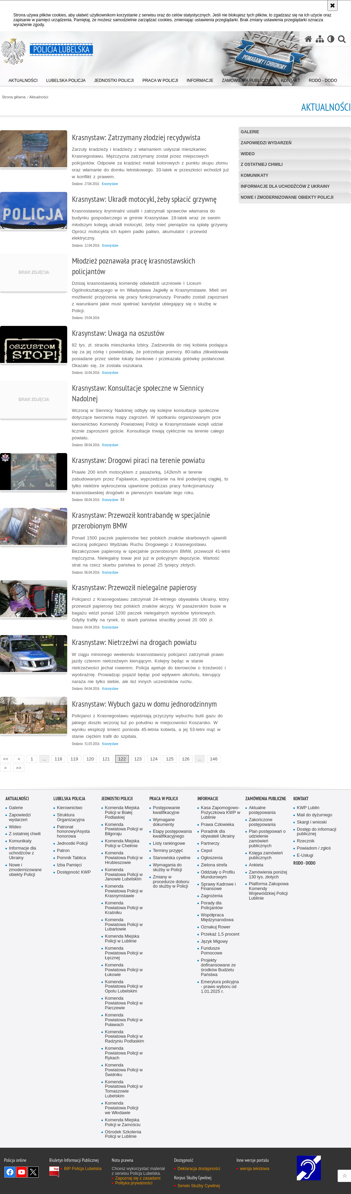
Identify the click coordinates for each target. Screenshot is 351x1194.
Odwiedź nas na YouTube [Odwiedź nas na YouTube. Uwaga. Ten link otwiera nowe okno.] (21, 1172)
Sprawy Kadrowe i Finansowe (218, 886)
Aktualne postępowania (262, 810)
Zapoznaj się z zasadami (137, 1178)
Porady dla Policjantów (212, 905)
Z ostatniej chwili (261, 164)
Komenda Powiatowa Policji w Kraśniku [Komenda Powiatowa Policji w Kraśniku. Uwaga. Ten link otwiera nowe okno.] (124, 908)
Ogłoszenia (211, 858)
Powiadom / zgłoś (314, 848)
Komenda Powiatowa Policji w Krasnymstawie (124, 891)
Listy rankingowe (169, 843)
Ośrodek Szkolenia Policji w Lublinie (123, 1134)
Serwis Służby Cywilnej (199, 1185)
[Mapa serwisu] (320, 39)
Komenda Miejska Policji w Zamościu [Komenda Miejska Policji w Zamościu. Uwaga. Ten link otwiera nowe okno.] (123, 1122)
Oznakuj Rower (215, 927)
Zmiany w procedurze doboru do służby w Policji (171, 882)
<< (4, 758)
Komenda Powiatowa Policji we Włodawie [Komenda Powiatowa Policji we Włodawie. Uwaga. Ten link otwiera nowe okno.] (121, 1108)
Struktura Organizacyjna (71, 817)
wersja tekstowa (254, 1168)
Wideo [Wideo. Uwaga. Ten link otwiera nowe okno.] (15, 827)
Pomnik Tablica (71, 858)
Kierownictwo (69, 808)
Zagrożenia (211, 896)
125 (169, 759)
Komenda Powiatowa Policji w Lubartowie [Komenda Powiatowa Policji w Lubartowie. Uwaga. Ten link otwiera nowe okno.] (124, 925)
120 (90, 759)
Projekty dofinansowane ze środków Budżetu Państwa (218, 967)
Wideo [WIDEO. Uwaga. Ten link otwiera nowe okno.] (248, 153)
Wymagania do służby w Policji (167, 867)
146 (214, 759)
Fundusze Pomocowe (211, 950)
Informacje (207, 799)
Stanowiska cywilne (171, 858)
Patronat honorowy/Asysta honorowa (73, 832)
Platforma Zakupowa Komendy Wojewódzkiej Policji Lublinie (269, 891)
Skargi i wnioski (312, 822)
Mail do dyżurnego (314, 815)
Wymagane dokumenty (164, 822)
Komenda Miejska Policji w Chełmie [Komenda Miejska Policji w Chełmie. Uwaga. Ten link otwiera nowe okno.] (122, 843)
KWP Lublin (308, 808)
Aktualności (38, 97)
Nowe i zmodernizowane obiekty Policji (287, 197)
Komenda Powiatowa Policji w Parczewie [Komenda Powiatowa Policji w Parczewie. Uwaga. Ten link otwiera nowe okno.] (124, 1003)
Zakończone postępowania (262, 822)
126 (186, 759)
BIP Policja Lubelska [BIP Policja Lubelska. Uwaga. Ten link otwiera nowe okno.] (82, 1168)
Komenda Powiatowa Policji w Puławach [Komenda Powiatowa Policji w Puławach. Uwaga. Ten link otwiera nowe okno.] (124, 1020)
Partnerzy (210, 843)
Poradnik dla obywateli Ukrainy (218, 834)
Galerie (250, 132)
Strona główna (13, 97)
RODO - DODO (304, 863)
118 (58, 759)
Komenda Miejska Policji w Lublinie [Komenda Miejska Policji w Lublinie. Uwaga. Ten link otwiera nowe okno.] (122, 938)
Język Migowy (214, 941)
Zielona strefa (214, 865)
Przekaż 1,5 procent (220, 934)
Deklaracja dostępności (199, 1168)
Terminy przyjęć (168, 851)
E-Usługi (305, 855)
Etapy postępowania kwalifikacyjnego (172, 834)
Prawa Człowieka (217, 825)
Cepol (206, 851)
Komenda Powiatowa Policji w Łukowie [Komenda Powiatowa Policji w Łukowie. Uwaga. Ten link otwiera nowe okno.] (124, 970)
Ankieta (256, 865)
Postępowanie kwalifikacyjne (166, 810)
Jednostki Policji (72, 843)
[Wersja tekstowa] (331, 39)
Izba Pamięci (69, 865)
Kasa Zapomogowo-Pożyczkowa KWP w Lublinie (220, 813)
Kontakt (300, 799)
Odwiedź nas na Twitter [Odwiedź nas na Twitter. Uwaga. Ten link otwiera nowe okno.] (33, 1172)
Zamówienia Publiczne (265, 799)
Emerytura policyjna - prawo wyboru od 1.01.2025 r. (220, 987)
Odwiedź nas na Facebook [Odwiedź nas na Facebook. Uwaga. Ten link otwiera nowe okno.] (9, 1172)
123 (138, 759)
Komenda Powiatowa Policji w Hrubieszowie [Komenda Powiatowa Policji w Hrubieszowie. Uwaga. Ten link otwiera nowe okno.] (124, 858)
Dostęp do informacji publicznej (316, 832)
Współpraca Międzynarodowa (217, 917)
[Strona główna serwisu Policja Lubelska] (308, 39)
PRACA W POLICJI (163, 799)
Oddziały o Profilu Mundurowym (218, 874)
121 (106, 759)
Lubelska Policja (69, 799)
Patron (63, 851)
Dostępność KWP (74, 872)
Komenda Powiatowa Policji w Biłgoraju (124, 830)
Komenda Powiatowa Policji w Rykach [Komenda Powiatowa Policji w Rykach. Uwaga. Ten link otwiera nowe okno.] (124, 1053)
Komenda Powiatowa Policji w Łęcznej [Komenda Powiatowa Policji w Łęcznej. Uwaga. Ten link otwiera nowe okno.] (124, 953)
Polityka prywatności (134, 1183)
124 (154, 759)
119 (74, 759)
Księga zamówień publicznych (266, 855)
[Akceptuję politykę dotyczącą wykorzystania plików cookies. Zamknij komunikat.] (332, 5)
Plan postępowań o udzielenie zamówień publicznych (267, 838)
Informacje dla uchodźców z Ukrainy (285, 186)
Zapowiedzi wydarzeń (266, 143)
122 (122, 759)
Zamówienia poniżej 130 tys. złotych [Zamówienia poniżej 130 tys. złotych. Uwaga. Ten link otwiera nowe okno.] (268, 874)
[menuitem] (23, 79)
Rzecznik (305, 841)
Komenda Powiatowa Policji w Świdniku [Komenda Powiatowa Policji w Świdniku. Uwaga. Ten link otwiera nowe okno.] (124, 1070)
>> (17, 767)
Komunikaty (254, 175)
